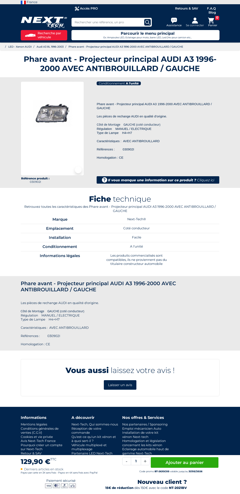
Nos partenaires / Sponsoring (144, 424)
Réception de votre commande (86, 431)
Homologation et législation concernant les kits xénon (144, 443)
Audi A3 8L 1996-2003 (50, 46)
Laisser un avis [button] (120, 385)
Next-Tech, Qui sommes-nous (94, 424)
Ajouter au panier (185, 462)
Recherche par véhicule (43, 35)
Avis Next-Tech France (38, 441)
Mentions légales (34, 424)
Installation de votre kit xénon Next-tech (140, 435)
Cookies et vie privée (37, 437)
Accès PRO (86, 8)
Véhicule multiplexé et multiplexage (89, 447)
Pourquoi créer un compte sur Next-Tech (41, 447)
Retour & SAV (31, 453)
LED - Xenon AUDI (20, 46)
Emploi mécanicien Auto (141, 429)
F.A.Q (211, 8)
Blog (212, 12)
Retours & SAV (186, 8)
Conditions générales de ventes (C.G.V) (40, 431)
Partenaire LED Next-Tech (91, 453)
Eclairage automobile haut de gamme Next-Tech (145, 451)
